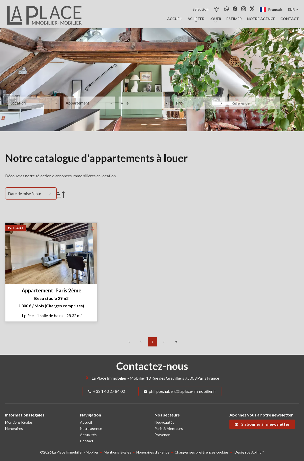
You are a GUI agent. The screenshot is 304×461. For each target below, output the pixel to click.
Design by (249, 452)
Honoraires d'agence (152, 452)
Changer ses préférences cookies (202, 452)
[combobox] (34, 103)
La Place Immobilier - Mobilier (118, 378)
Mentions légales (117, 452)
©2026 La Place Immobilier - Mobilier (69, 452)
